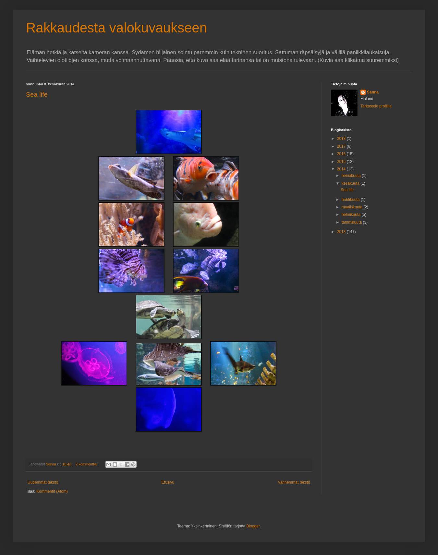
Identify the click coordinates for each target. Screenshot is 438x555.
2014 (342, 169)
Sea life (37, 94)
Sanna (373, 92)
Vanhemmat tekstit (294, 482)
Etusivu (168, 482)
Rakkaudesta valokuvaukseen (116, 27)
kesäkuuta (351, 183)
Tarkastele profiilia (376, 106)
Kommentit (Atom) (52, 491)
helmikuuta (351, 214)
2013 (342, 231)
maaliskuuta (352, 207)
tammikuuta (352, 222)
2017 (342, 146)
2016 (342, 154)
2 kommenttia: (87, 464)
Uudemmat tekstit (43, 482)
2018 (342, 138)
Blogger (253, 526)
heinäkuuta (352, 175)
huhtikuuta (351, 199)
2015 (342, 161)
